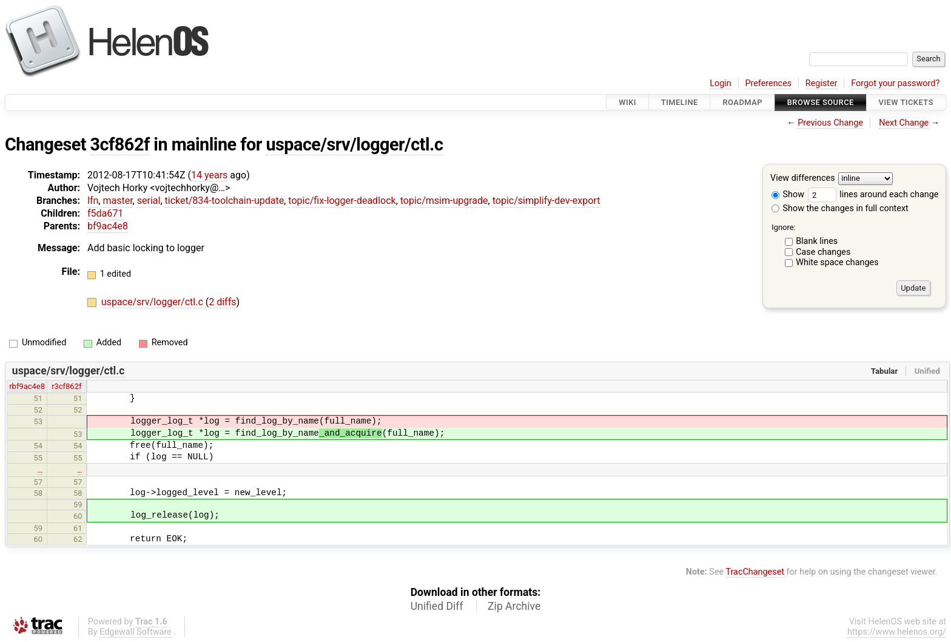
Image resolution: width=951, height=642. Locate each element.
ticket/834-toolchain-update (224, 200)
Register (821, 83)
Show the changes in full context (840, 208)
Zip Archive (514, 606)
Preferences (768, 83)
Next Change (904, 123)
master (117, 200)
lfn (92, 200)
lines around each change (873, 194)
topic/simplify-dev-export (546, 200)
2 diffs (222, 302)
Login (720, 83)
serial (149, 200)
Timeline (679, 102)
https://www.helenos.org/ (896, 632)
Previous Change (830, 123)
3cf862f (120, 144)
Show (787, 194)
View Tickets (906, 102)
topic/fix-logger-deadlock (341, 200)
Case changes (823, 252)
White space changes (837, 262)
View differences (802, 179)
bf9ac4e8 (107, 226)
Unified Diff (437, 606)
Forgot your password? (895, 83)
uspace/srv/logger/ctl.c (354, 144)
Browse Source (820, 102)
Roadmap (742, 102)
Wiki (627, 102)
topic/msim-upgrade (444, 200)
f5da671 (105, 213)
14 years (209, 175)
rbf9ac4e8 (27, 386)
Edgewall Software (135, 632)
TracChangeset (754, 572)
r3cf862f (66, 386)
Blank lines (817, 241)
